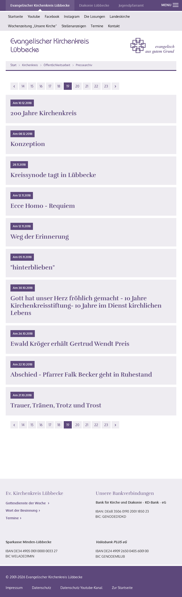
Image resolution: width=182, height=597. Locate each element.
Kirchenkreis (30, 65)
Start (13, 65)
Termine (97, 26)
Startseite (15, 16)
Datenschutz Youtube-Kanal (81, 588)
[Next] (115, 86)
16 (41, 86)
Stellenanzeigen (74, 26)
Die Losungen (94, 16)
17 (50, 86)
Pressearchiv (84, 65)
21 (86, 86)
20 (77, 86)
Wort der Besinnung (21, 510)
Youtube (34, 16)
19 (67, 86)
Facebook (52, 16)
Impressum (14, 588)
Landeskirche (120, 16)
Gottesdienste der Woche (26, 503)
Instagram (71, 16)
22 (96, 86)
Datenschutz (41, 588)
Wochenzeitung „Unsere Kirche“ (32, 26)
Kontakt (114, 26)
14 (23, 86)
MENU (169, 5)
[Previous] (14, 86)
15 (32, 86)
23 (106, 86)
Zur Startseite (122, 588)
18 (58, 86)
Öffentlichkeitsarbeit (57, 65)
